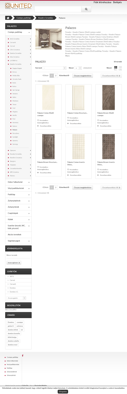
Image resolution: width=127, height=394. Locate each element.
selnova (20, 326)
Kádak (10, 219)
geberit (11, 326)
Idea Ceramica (14, 57)
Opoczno (13, 150)
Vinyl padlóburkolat (16, 188)
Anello (15, 115)
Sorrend (38, 68)
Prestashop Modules (40, 385)
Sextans (15, 93)
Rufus (14, 86)
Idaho (14, 97)
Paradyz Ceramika (16, 154)
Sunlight (15, 137)
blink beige (12, 337)
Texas (14, 104)
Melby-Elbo (16, 75)
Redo (14, 83)
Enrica (15, 72)
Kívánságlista (14, 248)
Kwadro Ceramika (15, 64)
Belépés (117, 2)
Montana (15, 101)
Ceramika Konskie (16, 168)
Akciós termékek (14, 234)
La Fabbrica (13, 60)
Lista (120, 68)
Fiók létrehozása (102, 2)
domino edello (13, 341)
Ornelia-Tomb (17, 79)
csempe (20, 322)
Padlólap (11, 194)
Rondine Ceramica (16, 157)
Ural (14, 108)
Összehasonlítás (45, 126)
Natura (15, 126)
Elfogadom (63, 392)
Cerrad (12, 46)
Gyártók (12, 271)
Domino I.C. (13, 292)
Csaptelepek (13, 213)
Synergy (15, 144)
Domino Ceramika (15, 53)
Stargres (13, 161)
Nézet (71, 68)
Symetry (15, 140)
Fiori (14, 119)
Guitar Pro (25, 385)
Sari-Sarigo (16, 90)
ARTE (11, 276)
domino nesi (12, 345)
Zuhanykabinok (14, 200)
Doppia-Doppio (17, 68)
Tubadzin (13, 165)
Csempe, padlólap (15, 32)
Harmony (15, 122)
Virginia (15, 111)
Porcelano (16, 133)
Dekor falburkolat (15, 182)
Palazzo (15, 130)
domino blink (13, 330)
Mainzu (12, 175)
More (67, 56)
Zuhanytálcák (13, 207)
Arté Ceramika (14, 39)
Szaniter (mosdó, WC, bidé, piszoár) (16, 226)
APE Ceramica (14, 172)
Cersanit (13, 42)
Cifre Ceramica (15, 49)
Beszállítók (14, 305)
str (22, 330)
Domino (12, 288)
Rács (115, 68)
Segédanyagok (14, 241)
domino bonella (14, 333)
